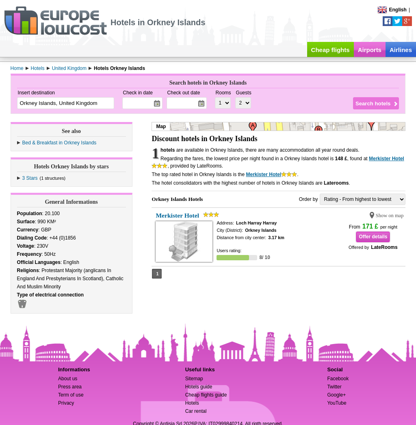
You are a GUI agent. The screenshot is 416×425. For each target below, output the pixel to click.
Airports (369, 49)
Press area (70, 387)
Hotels (192, 403)
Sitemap (194, 378)
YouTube (336, 403)
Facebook (338, 378)
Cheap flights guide (206, 395)
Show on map (390, 215)
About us (67, 378)
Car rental (196, 411)
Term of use (71, 395)
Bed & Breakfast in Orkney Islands (59, 143)
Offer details (373, 237)
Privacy (66, 403)
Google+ (336, 395)
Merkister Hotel (386, 158)
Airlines (401, 49)
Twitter (334, 387)
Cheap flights (330, 49)
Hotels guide (198, 387)
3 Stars (30, 178)
